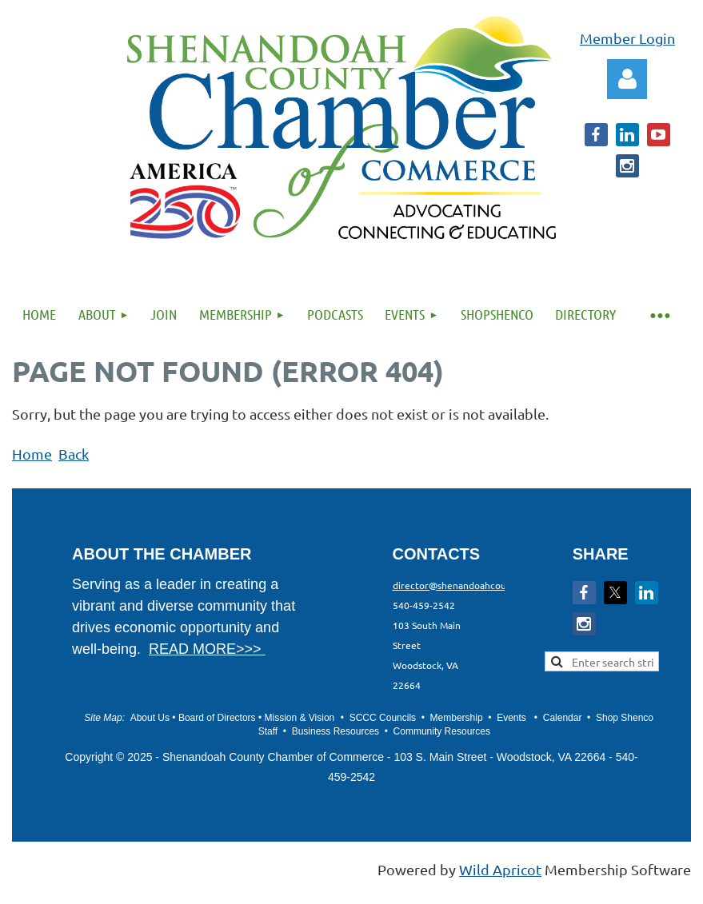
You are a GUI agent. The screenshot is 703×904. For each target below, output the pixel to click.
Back (73, 453)
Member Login (627, 38)
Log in (627, 79)
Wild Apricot (500, 869)
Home (32, 453)
